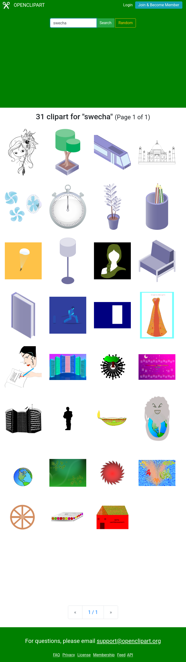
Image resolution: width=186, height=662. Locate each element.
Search (105, 23)
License (84, 655)
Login (128, 5)
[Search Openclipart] (73, 23)
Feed (121, 655)
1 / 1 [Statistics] (93, 612)
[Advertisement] (93, 67)
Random (125, 23)
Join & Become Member (158, 5)
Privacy (68, 655)
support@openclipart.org (129, 641)
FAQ (56, 655)
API (130, 655)
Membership (103, 655)
